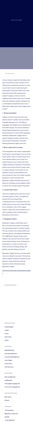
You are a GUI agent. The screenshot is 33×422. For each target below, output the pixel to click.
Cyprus (7, 340)
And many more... (9, 367)
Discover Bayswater (10, 377)
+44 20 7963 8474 (10, 420)
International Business (11, 353)
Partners (7, 400)
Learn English (8, 360)
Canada (7, 330)
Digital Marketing (9, 350)
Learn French (8, 363)
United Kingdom (9, 327)
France (7, 333)
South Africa (8, 337)
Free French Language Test (12, 387)
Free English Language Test (12, 383)
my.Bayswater (8, 380)
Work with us (8, 397)
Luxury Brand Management (12, 357)
